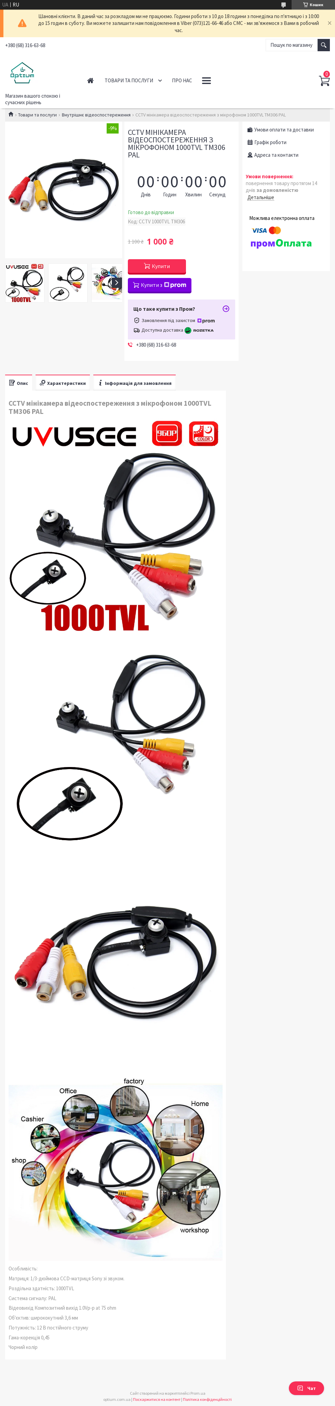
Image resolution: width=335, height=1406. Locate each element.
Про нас (182, 80)
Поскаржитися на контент (156, 1399)
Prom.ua (197, 1393)
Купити (161, 266)
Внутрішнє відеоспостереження (96, 115)
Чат (306, 1388)
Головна (90, 80)
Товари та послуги (129, 80)
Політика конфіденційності (207, 1399)
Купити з (163, 284)
